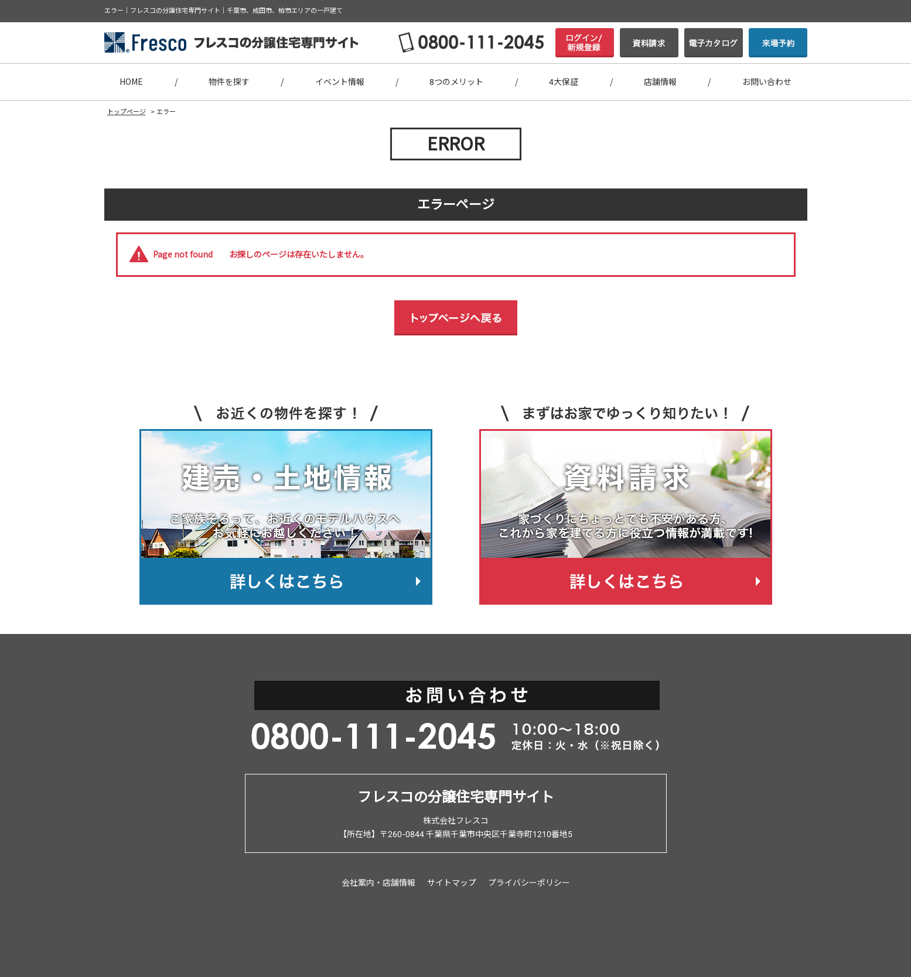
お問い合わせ (766, 82)
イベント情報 (339, 82)
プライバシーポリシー (529, 882)
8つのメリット (456, 82)
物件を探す (229, 82)
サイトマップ (451, 882)
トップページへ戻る (455, 317)
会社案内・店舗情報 (378, 882)
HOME (131, 82)
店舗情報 (660, 82)
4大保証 (563, 82)
